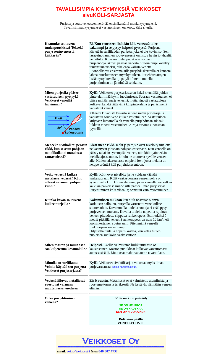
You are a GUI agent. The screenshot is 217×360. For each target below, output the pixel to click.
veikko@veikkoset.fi (78, 351)
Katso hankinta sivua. (124, 266)
